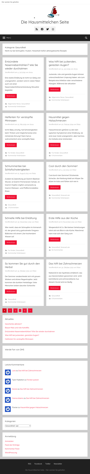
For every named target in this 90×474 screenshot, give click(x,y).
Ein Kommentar (57, 250)
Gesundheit (25, 104)
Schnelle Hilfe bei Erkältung (21, 218)
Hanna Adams (17, 398)
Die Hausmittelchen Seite (45, 22)
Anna (31, 72)
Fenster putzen (33, 380)
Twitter (47, 464)
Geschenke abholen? (13, 324)
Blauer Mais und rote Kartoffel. (17, 328)
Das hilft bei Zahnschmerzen (65, 263)
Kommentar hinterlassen (17, 106)
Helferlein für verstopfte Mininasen (19, 339)
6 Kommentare (57, 155)
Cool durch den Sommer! (63, 166)
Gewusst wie (65, 195)
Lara (14, 371)
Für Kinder (11, 153)
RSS (29, 464)
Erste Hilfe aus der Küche (63, 218)
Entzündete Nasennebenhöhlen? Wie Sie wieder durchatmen (21, 65)
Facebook (38, 464)
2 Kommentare (13, 208)
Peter (78, 124)
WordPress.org (11, 453)
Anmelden (9, 441)
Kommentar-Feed (12, 449)
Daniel (14, 389)
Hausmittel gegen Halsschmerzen (34, 407)
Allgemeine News (14, 104)
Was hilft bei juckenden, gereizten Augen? (22, 335)
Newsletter (58, 464)
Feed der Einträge (12, 445)
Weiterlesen (11, 96)
